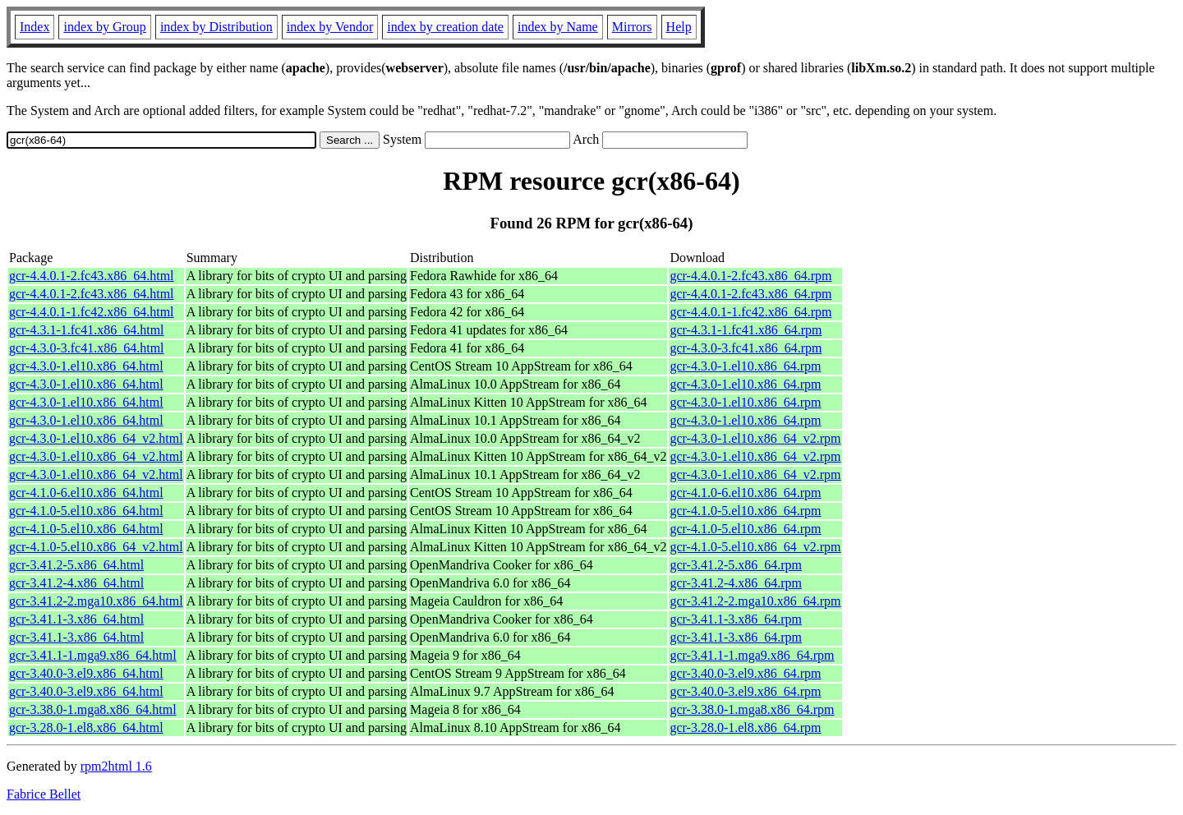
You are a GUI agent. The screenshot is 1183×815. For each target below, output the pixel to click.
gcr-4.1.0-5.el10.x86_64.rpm (745, 511)
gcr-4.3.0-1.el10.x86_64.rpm (745, 366)
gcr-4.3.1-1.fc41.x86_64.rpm (746, 330)
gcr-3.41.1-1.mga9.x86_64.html (93, 655)
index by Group (104, 27)
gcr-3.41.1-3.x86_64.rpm (736, 619)
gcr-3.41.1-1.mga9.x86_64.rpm (752, 655)
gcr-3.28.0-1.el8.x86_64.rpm (745, 727)
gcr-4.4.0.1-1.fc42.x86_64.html (91, 312)
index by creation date (445, 27)
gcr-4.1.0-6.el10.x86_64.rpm (745, 493)
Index (34, 27)
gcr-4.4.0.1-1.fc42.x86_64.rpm (750, 312)
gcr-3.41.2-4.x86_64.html (76, 583)
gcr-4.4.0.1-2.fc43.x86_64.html (91, 276)
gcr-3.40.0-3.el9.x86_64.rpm (745, 673)
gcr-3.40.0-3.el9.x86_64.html (86, 673)
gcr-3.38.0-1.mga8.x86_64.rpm (752, 709)
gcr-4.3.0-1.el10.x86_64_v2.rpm (755, 438)
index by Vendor (330, 27)
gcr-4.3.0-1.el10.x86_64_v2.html (96, 438)
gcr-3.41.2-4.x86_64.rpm (736, 583)
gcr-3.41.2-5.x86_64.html (76, 565)
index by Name (558, 27)
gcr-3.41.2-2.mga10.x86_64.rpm (755, 601)
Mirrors (632, 27)
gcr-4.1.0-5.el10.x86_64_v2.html (96, 547)
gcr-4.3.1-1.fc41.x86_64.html (86, 330)
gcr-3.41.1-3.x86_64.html (76, 619)
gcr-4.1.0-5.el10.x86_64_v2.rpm (755, 547)
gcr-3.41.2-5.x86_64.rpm (736, 565)
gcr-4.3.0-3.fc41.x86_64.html (86, 348)
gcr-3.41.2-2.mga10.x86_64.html (96, 601)
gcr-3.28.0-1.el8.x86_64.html (86, 727)
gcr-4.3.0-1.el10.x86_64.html (86, 366)
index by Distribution (216, 27)
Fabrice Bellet (44, 794)
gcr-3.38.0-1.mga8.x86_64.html (93, 709)
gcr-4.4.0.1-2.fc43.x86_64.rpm (750, 276)
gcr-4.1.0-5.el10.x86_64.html (86, 511)
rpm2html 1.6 (116, 766)
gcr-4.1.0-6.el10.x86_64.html (86, 493)
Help (679, 27)
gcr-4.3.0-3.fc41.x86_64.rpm (746, 348)
